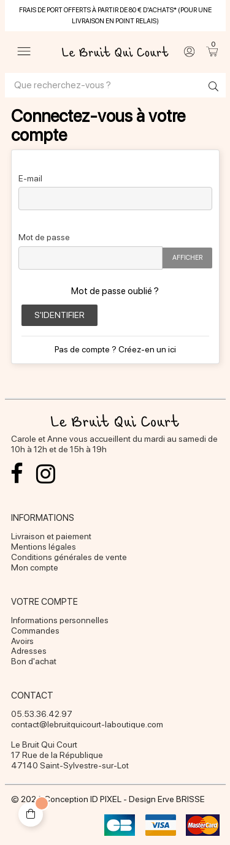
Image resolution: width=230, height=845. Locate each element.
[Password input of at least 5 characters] (90, 258)
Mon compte (34, 567)
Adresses (29, 651)
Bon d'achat (33, 661)
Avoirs (22, 641)
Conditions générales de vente (69, 557)
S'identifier (59, 315)
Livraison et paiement (51, 536)
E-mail (30, 178)
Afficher (187, 258)
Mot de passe (44, 236)
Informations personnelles (60, 620)
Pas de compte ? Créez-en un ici (115, 349)
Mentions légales (43, 546)
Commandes (35, 630)
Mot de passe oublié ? (115, 291)
